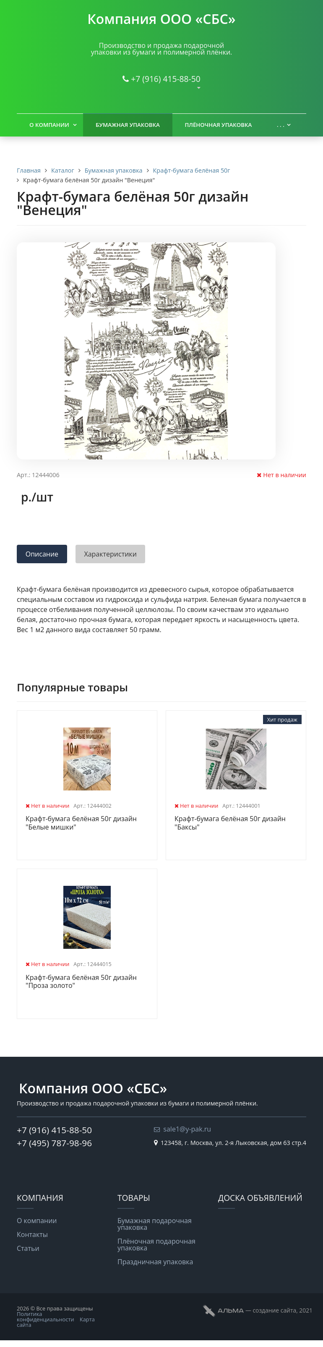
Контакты (32, 1234)
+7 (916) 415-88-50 (165, 78)
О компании (49, 125)
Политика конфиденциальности (45, 1316)
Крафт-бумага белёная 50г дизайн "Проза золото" (81, 982)
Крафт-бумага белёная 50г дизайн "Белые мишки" (81, 823)
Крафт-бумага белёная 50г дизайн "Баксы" (230, 823)
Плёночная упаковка (218, 125)
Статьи (28, 1248)
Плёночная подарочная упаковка (156, 1244)
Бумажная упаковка (128, 125)
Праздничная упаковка (155, 1261)
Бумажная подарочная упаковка (154, 1224)
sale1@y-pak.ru (187, 1129)
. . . (280, 125)
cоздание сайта (274, 1310)
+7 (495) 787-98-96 (54, 1143)
